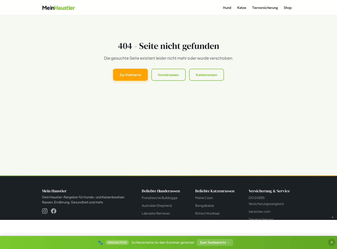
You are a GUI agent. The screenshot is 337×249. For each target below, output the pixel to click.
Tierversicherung (265, 8)
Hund (227, 8)
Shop (288, 8)
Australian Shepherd (157, 205)
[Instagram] (44, 211)
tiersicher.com (259, 211)
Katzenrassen (206, 75)
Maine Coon (204, 198)
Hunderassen (168, 75)
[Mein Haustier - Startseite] (58, 7)
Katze (241, 8)
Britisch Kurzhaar (207, 213)
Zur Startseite (130, 75)
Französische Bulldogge (160, 198)
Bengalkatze (204, 205)
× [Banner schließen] (331, 242)
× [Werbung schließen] (332, 217)
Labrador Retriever (156, 213)
